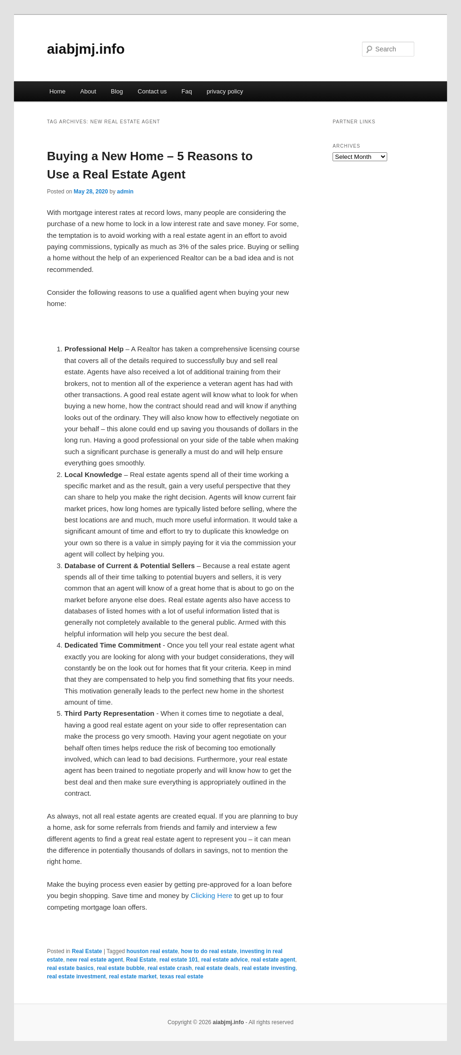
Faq (186, 91)
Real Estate (87, 951)
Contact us (152, 91)
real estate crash (170, 968)
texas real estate (181, 976)
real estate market (132, 976)
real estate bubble (120, 968)
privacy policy (224, 91)
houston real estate (152, 951)
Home (58, 91)
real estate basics (70, 968)
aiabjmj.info (86, 49)
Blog (117, 91)
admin (125, 191)
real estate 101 (178, 959)
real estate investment (76, 976)
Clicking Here (211, 895)
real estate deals (216, 968)
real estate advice (224, 959)
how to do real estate (209, 951)
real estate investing (268, 968)
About (88, 91)
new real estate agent (94, 959)
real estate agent (273, 959)
